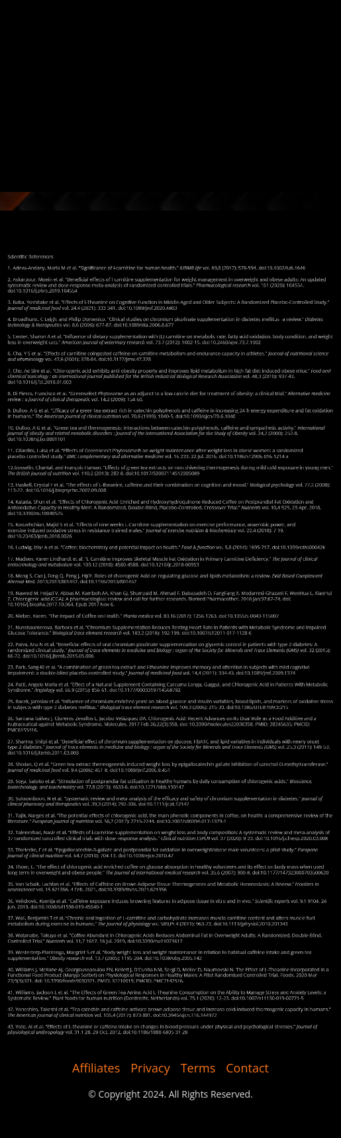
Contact (247, 1068)
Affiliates (96, 1068)
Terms (198, 1068)
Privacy (150, 1068)
